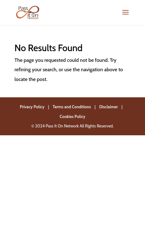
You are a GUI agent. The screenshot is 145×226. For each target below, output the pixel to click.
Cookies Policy (73, 116)
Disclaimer (108, 106)
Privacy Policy (32, 106)
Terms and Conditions (72, 106)
